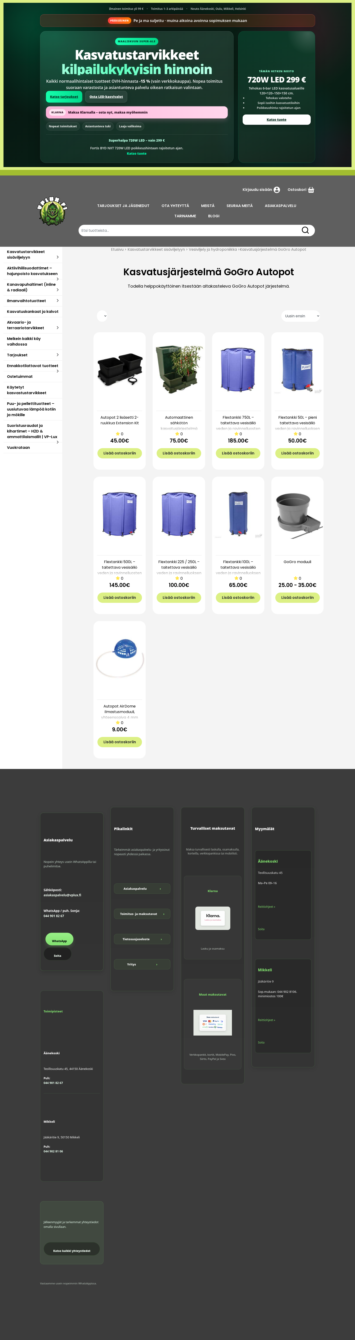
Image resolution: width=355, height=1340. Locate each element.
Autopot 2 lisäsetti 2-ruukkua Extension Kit (119, 420)
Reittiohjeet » (266, 907)
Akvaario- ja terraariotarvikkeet (25, 325)
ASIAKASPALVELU (280, 205)
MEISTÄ (208, 205)
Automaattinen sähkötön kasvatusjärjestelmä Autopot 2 (179, 426)
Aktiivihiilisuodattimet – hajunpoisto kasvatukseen (32, 270)
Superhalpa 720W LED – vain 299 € (137, 140)
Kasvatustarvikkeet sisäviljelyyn (26, 254)
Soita (57, 956)
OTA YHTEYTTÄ (175, 205)
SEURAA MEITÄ (240, 205)
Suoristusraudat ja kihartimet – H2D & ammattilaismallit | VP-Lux (32, 431)
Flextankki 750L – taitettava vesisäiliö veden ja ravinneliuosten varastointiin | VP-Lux (238, 426)
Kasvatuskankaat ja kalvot (33, 311)
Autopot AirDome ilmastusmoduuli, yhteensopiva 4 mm (119, 712)
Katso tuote (136, 153)
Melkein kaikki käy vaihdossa (24, 341)
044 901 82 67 (54, 916)
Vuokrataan (18, 447)
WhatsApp (59, 941)
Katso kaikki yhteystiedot (71, 1251)
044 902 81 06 (53, 1151)
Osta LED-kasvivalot (106, 96)
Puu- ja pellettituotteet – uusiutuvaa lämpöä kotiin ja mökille (31, 409)
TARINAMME (185, 216)
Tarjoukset (17, 355)
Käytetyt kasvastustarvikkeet (26, 390)
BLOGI (214, 216)
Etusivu (117, 249)
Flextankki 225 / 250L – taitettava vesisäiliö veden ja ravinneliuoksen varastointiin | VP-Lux (179, 570)
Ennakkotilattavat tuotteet (32, 365)
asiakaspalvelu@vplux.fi (62, 895)
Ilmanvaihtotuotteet (26, 301)
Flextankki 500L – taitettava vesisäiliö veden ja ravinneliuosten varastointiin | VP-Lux (119, 570)
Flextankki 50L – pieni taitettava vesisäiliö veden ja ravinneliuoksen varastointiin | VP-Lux (297, 426)
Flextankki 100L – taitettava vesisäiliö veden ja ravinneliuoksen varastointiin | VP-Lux (238, 570)
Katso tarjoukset (64, 96)
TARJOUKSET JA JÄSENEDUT (123, 205)
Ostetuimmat (20, 376)
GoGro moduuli (297, 562)
